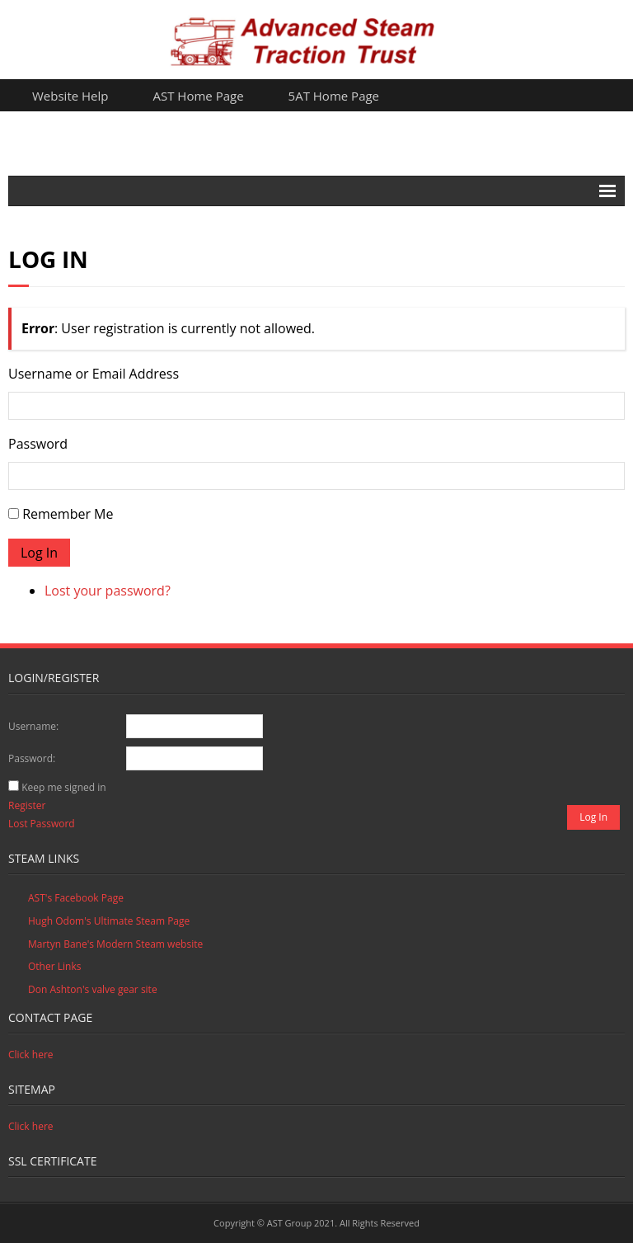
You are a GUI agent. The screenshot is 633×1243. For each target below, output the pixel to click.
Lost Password (41, 824)
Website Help (70, 95)
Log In (39, 553)
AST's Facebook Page (76, 898)
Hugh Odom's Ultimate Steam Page (109, 921)
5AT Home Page (333, 95)
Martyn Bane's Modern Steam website (115, 944)
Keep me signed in (63, 787)
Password (38, 444)
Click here (31, 1055)
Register (26, 805)
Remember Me (67, 514)
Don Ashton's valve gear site (92, 989)
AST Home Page (198, 95)
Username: (33, 726)
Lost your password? (108, 590)
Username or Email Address (93, 374)
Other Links (54, 966)
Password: (31, 758)
